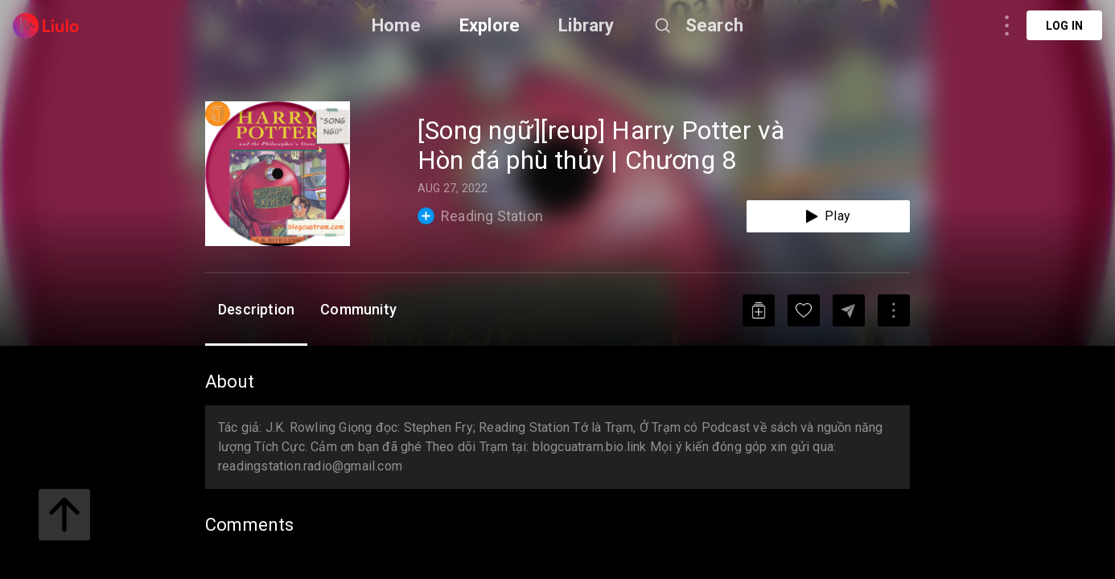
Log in (1064, 25)
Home (396, 25)
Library (586, 25)
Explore (489, 25)
